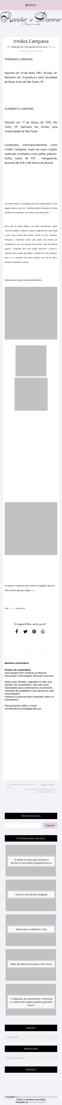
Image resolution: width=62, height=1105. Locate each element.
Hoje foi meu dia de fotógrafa (31, 894)
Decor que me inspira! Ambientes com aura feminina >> (41, 790)
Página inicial (47, 784)
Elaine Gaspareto (37, 1102)
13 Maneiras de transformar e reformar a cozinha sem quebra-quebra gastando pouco (31, 1002)
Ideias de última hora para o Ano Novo (31, 964)
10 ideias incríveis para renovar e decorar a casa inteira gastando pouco (31, 861)
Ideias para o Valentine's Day (31, 929)
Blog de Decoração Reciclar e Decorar (37, 1097)
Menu (31, 5)
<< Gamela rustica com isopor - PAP (21, 785)
